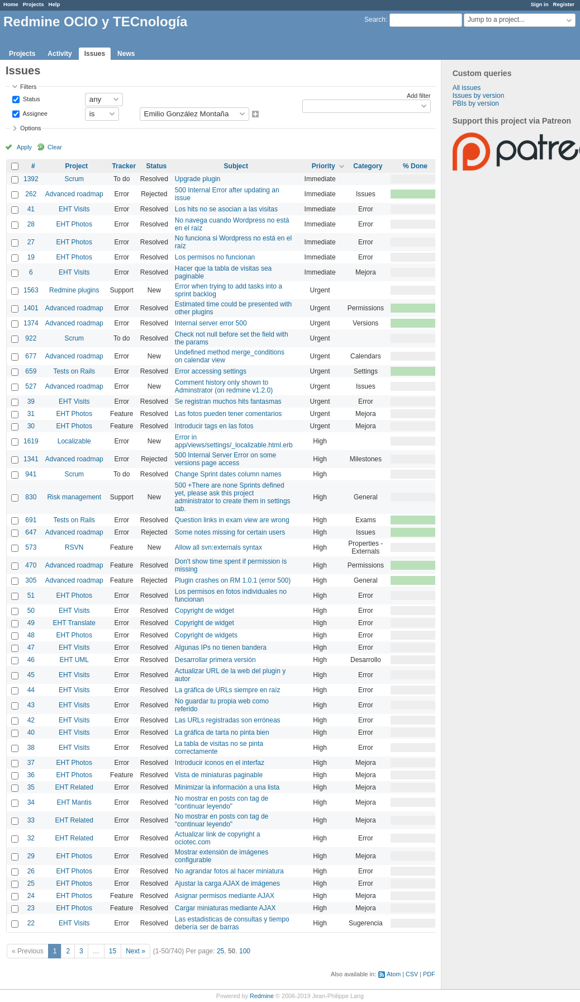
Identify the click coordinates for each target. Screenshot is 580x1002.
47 (31, 647)
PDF (429, 974)
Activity (59, 54)
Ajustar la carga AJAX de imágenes (227, 883)
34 (31, 802)
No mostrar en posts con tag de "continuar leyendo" (221, 802)
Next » (135, 951)
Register (563, 4)
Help (54, 4)
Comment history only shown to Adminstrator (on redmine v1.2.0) (224, 386)
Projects (33, 4)
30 (31, 426)
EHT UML (74, 660)
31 (31, 414)
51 (31, 595)
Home (10, 4)
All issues (467, 88)
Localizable (74, 441)
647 (30, 532)
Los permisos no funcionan (215, 257)
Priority (323, 166)
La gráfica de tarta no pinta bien (222, 732)
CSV (412, 974)
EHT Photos (74, 224)
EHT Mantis (74, 802)
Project (76, 166)
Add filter (419, 95)
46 (31, 660)
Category (367, 166)
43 (31, 705)
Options (30, 128)
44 (31, 690)
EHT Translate (74, 623)
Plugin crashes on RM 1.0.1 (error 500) (233, 580)
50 (31, 611)
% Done (415, 166)
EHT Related (74, 787)
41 (31, 209)
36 (31, 775)
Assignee (34, 113)
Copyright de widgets (206, 635)
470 (30, 565)
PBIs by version (476, 103)
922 (30, 338)
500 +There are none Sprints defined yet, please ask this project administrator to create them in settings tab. (233, 497)
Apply (24, 147)
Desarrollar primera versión (215, 660)
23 (31, 908)
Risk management (74, 497)
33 (31, 820)
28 (31, 224)
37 (31, 763)
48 (31, 635)
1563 (31, 290)
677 (30, 356)
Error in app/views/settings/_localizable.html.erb (234, 441)
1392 (31, 179)
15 (112, 951)
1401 (31, 308)
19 (31, 257)
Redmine (262, 995)
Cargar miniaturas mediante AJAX (225, 908)
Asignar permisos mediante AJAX (224, 896)
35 (31, 787)
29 (31, 856)
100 (244, 951)
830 (30, 497)
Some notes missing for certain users (230, 532)
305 (30, 580)
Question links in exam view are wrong (232, 520)
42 (31, 720)
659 (30, 371)
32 (31, 838)
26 (31, 871)
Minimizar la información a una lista (227, 787)
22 (31, 923)
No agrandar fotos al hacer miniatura (229, 871)
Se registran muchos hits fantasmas (228, 401)
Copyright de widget (204, 611)
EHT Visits (74, 209)
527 (30, 386)
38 (31, 748)
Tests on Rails (74, 371)
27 (31, 242)
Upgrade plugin (197, 179)
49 (31, 623)
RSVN (74, 547)
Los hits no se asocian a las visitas (226, 209)
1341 (31, 459)
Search (375, 19)
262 (30, 194)
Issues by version (479, 96)
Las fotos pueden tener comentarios (228, 414)
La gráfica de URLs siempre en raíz (228, 690)
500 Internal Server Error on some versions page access (225, 459)
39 (31, 401)
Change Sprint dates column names (228, 474)
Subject (236, 166)
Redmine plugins (74, 290)
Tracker (124, 166)
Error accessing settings (210, 371)
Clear (54, 147)
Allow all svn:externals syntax (218, 547)
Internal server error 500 (211, 323)
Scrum (74, 179)
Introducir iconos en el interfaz (219, 763)
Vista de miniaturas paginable (219, 775)
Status (30, 98)
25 (31, 883)
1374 (31, 323)
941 (30, 474)
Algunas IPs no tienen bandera (221, 647)
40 (31, 732)
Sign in (540, 4)
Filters (28, 86)
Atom (394, 974)
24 (31, 896)
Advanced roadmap (74, 194)
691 (30, 520)
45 (31, 675)
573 (30, 547)
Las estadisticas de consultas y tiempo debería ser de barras (232, 923)
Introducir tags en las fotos (214, 426)
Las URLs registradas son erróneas (228, 720)
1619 (31, 441)
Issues (94, 54)
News (126, 54)
